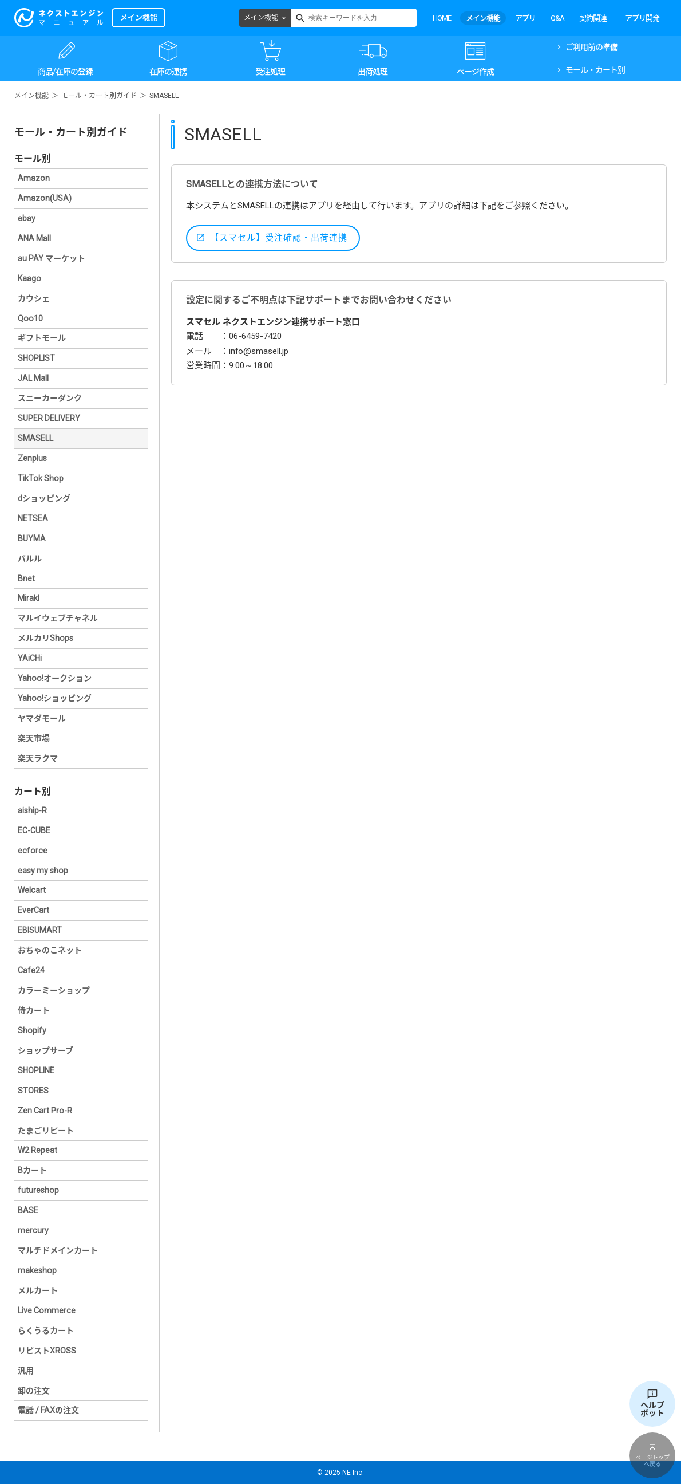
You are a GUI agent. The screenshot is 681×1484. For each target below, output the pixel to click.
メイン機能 (261, 18)
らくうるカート (46, 1330)
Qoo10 (30, 318)
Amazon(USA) (45, 198)
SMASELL (35, 438)
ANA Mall (34, 238)
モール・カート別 (595, 69)
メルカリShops (45, 638)
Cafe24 (31, 970)
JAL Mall (33, 378)
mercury (33, 1230)
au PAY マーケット (51, 258)
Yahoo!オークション (55, 678)
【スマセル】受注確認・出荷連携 (278, 238)
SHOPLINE (36, 1070)
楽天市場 (34, 738)
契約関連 (593, 18)
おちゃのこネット (50, 950)
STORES (33, 1090)
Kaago (29, 278)
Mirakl (28, 598)
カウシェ (34, 298)
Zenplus (32, 458)
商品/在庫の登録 (65, 71)
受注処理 (270, 71)
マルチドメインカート (58, 1250)
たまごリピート (46, 1130)
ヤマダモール (42, 718)
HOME (442, 18)
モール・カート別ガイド (99, 96)
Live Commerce (47, 1310)
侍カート (34, 1010)
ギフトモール (42, 338)
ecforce (32, 850)
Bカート (32, 1170)
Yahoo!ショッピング (55, 698)
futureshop (38, 1190)
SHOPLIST (36, 358)
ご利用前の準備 (591, 47)
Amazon (34, 178)
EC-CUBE (34, 830)
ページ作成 (475, 71)
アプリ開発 (642, 18)
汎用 (26, 1370)
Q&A (557, 18)
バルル (30, 558)
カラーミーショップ (54, 990)
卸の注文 (34, 1390)
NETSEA (33, 518)
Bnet (26, 578)
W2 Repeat (37, 1150)
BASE (28, 1210)
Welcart (32, 890)
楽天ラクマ (38, 758)
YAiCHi (30, 658)
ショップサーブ (45, 1050)
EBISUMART (40, 930)
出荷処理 (372, 71)
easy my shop (43, 870)
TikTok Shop (41, 478)
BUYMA (32, 538)
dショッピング (44, 498)
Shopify (32, 1030)
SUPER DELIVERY (49, 418)
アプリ (525, 18)
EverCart (33, 910)
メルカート (38, 1290)
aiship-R (32, 810)
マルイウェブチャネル (58, 618)
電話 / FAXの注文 (48, 1410)
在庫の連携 (168, 71)
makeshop (37, 1270)
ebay (26, 218)
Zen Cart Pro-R (45, 1110)
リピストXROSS (47, 1350)
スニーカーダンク (50, 398)
